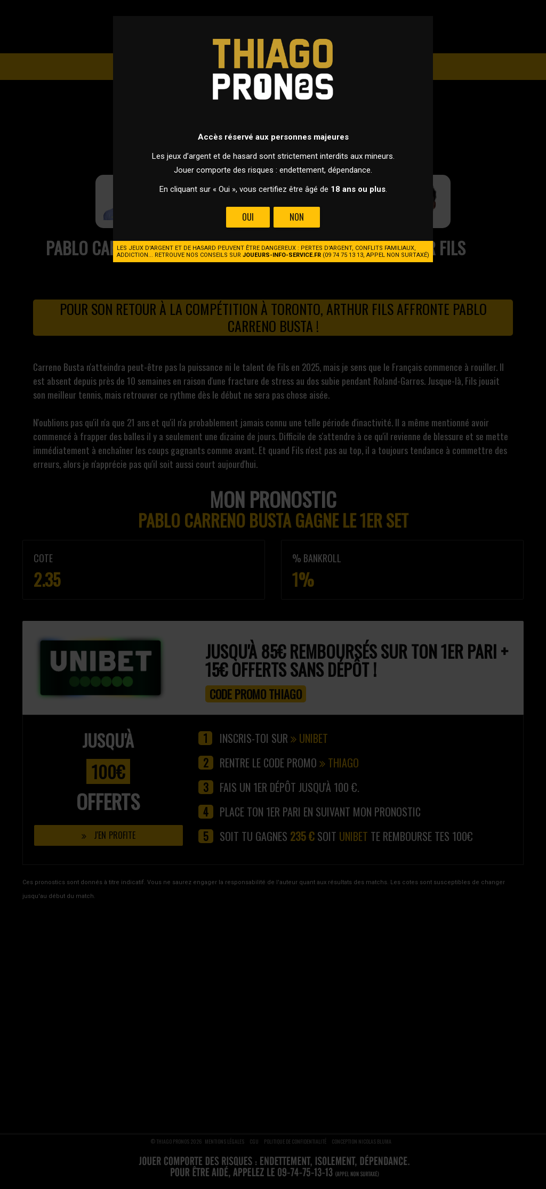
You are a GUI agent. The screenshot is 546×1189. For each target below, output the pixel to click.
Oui (248, 217)
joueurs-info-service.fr (282, 255)
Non (297, 217)
